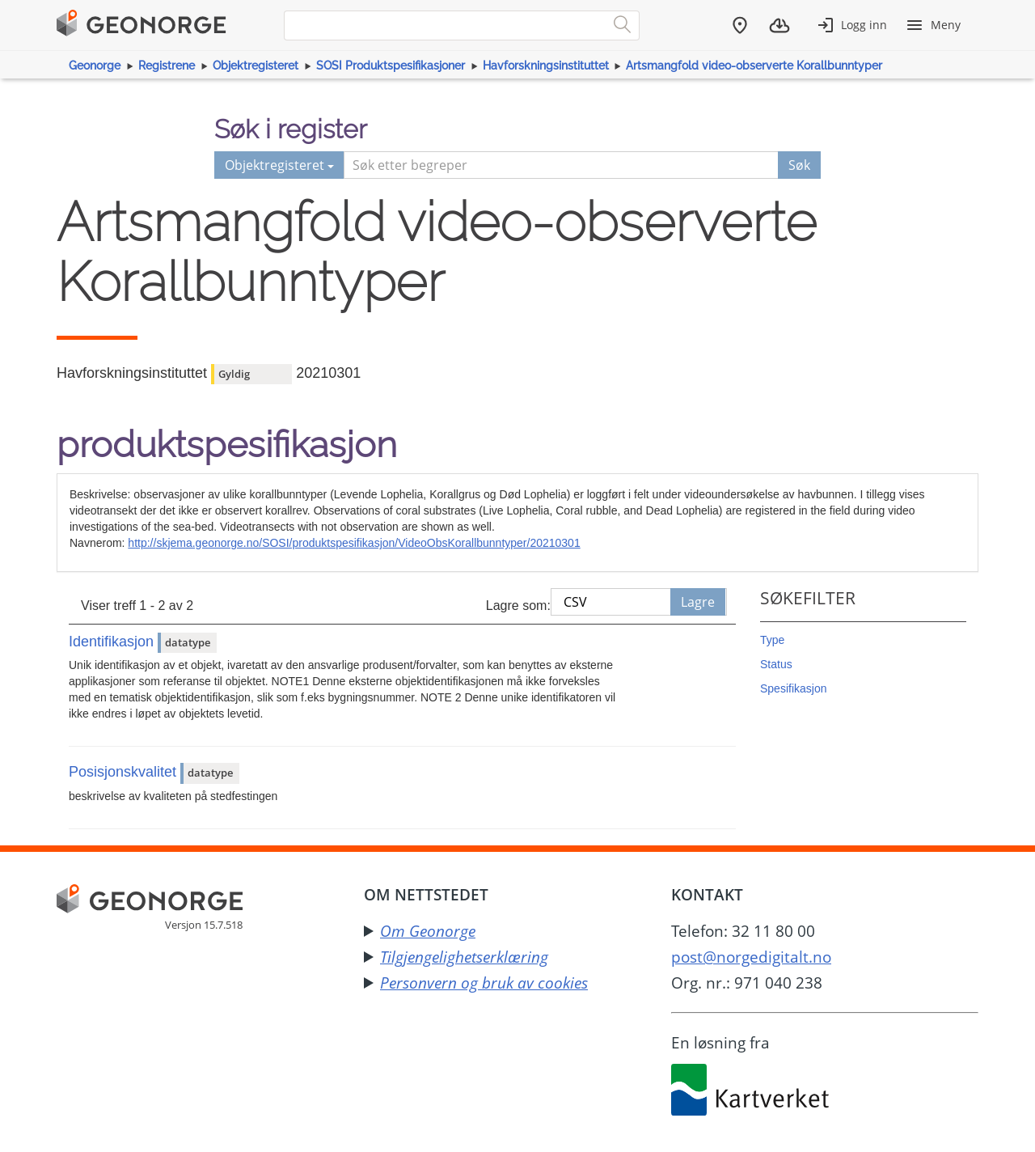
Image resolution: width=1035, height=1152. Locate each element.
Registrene (166, 65)
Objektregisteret (255, 65)
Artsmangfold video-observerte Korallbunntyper (754, 65)
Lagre (698, 602)
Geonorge (94, 65)
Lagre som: (518, 605)
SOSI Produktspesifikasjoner (390, 65)
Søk (799, 165)
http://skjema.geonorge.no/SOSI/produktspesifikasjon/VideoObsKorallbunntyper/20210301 (354, 542)
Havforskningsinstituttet (546, 65)
